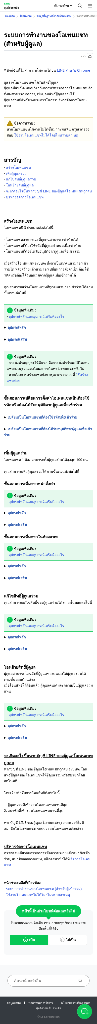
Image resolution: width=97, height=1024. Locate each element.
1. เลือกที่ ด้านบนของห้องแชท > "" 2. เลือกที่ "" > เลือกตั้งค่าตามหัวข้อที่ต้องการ (48, 637)
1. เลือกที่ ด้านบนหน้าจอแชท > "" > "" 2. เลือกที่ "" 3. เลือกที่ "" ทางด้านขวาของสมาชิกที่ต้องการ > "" (48, 726)
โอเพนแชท (26, 16)
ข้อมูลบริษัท (14, 1003)
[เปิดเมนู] (90, 6)
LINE (7, 3)
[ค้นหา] (80, 6)
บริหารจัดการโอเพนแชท (25, 197)
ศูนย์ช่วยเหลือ (11, 7)
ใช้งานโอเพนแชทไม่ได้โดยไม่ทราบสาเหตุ (46, 135)
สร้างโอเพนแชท (18, 167)
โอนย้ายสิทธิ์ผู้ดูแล (20, 185)
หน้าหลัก (10, 16)
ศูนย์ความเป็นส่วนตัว (48, 1008)
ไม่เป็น (68, 939)
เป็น (29, 939)
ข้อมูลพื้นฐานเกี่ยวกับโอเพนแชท (54, 16)
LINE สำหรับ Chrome (73, 70)
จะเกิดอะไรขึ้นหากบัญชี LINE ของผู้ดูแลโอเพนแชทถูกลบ (49, 191)
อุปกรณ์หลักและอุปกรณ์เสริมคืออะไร (36, 316)
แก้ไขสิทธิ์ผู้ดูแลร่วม (21, 179)
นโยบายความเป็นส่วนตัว (75, 1003)
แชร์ (87, 56)
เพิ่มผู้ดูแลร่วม (16, 173)
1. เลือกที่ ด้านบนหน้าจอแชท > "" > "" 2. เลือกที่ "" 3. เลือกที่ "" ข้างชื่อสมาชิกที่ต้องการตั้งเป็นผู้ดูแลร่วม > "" (48, 513)
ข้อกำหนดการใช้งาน (40, 1003)
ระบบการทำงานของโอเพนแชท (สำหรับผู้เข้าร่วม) (44, 888)
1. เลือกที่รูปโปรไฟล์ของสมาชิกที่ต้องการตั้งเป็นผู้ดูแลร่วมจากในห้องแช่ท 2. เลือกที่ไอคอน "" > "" (48, 566)
